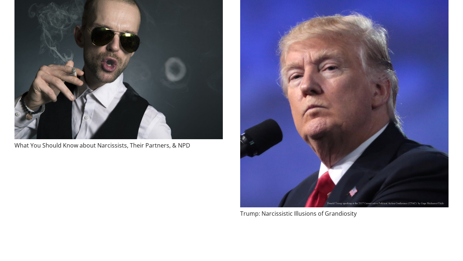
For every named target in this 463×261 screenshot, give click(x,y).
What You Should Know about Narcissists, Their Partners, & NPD (102, 145)
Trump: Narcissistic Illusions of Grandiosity (298, 214)
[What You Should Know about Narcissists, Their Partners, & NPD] (118, 69)
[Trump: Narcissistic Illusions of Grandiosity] (344, 103)
